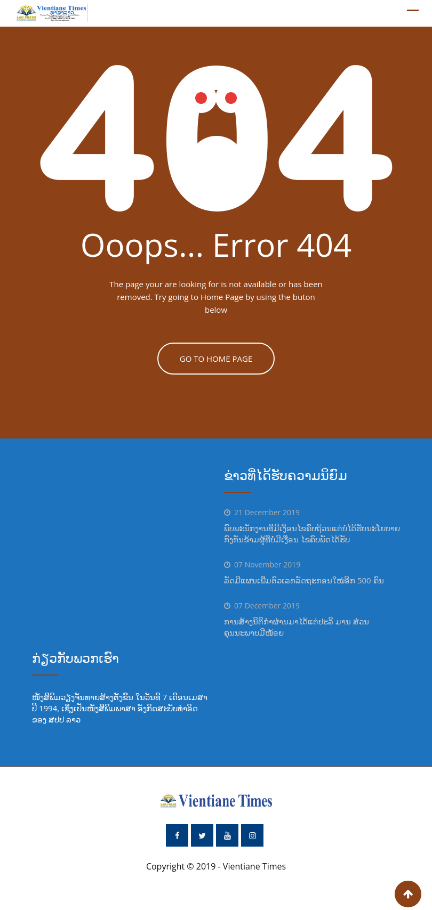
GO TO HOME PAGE (216, 358)
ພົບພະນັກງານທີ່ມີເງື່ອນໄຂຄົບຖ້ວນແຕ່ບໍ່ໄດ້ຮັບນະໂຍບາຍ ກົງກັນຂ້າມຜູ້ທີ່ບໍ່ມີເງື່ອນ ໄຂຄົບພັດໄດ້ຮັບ (312, 534)
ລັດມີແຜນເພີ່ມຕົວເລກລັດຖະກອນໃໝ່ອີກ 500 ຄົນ (304, 580)
